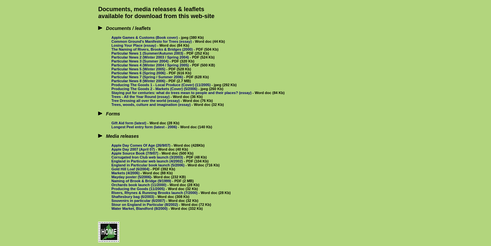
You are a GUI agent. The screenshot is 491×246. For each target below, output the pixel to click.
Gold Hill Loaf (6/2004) (130, 169)
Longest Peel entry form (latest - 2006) (144, 127)
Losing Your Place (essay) (133, 45)
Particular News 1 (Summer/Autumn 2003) (147, 53)
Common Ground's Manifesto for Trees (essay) (151, 41)
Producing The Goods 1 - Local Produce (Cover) (152, 85)
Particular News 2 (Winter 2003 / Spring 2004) (150, 57)
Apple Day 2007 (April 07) (133, 149)
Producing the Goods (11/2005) (138, 189)
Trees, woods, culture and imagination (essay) (151, 105)
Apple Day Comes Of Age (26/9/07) (140, 145)
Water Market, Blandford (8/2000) (139, 208)
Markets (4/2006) (125, 173)
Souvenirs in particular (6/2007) (138, 201)
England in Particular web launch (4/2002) (147, 161)
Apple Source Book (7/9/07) (134, 153)
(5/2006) (191, 89)
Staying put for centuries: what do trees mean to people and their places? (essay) (181, 93)
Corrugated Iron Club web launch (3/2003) (147, 157)
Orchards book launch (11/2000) (138, 185)
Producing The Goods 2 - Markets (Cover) (147, 89)
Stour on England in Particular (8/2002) (144, 205)
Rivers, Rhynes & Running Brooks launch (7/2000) (154, 193)
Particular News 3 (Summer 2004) (140, 61)
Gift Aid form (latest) (128, 123)
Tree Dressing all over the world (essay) (145, 101)
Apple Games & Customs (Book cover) (144, 37)
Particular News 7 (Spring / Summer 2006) (147, 77)
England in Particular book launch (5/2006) (147, 165)
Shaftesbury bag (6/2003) (132, 197)
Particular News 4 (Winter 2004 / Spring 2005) (150, 65)
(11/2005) (202, 85)
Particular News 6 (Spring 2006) (138, 73)
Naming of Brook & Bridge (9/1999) (141, 181)
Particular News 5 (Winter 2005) (138, 69)
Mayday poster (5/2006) (131, 177)
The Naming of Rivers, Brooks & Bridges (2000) (152, 49)
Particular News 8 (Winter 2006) (138, 81)
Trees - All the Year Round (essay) (140, 97)
